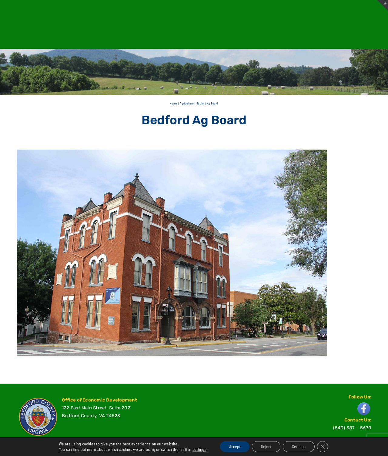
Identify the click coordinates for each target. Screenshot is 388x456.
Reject (266, 446)
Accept (234, 446)
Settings (299, 446)
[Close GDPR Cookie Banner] (322, 446)
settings (199, 449)
